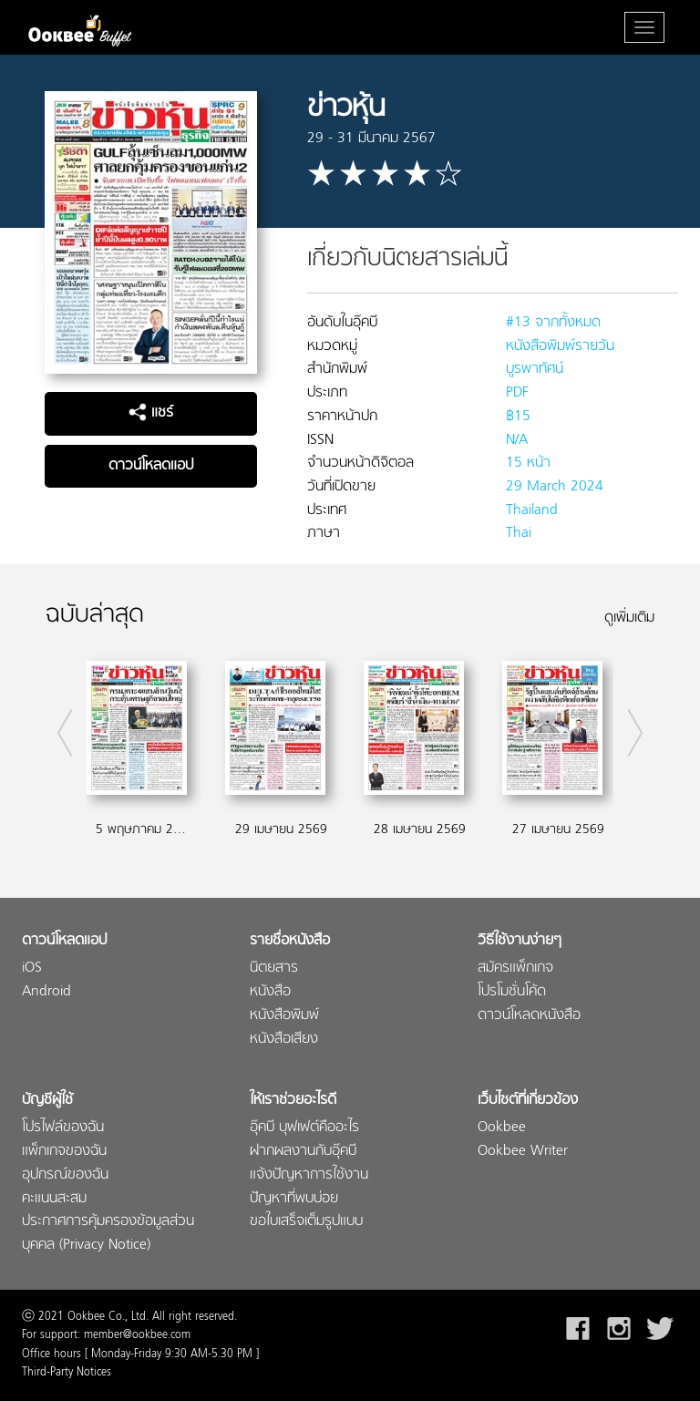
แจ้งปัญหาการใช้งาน (309, 1175)
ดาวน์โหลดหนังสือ (529, 1015)
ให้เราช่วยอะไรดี (293, 1100)
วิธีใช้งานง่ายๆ (519, 941)
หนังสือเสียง (284, 1039)
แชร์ (151, 413)
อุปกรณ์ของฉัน (65, 1175)
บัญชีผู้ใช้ (47, 1100)
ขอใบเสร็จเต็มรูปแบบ (306, 1221)
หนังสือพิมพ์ (284, 1015)
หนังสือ (270, 992)
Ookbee (502, 1128)
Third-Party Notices (66, 1373)
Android (46, 992)
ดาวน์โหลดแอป (150, 466)
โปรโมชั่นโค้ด (512, 992)
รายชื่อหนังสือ (290, 941)
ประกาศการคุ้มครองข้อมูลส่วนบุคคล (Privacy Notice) (108, 1233)
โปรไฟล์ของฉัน (63, 1128)
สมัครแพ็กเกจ (515, 968)
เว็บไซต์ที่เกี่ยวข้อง (528, 1100)
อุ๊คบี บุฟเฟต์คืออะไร (304, 1128)
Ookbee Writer (523, 1151)
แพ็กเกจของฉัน (64, 1151)
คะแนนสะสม (54, 1199)
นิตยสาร (274, 968)
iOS (32, 968)
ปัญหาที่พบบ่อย (294, 1199)
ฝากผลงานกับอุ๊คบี (303, 1151)
